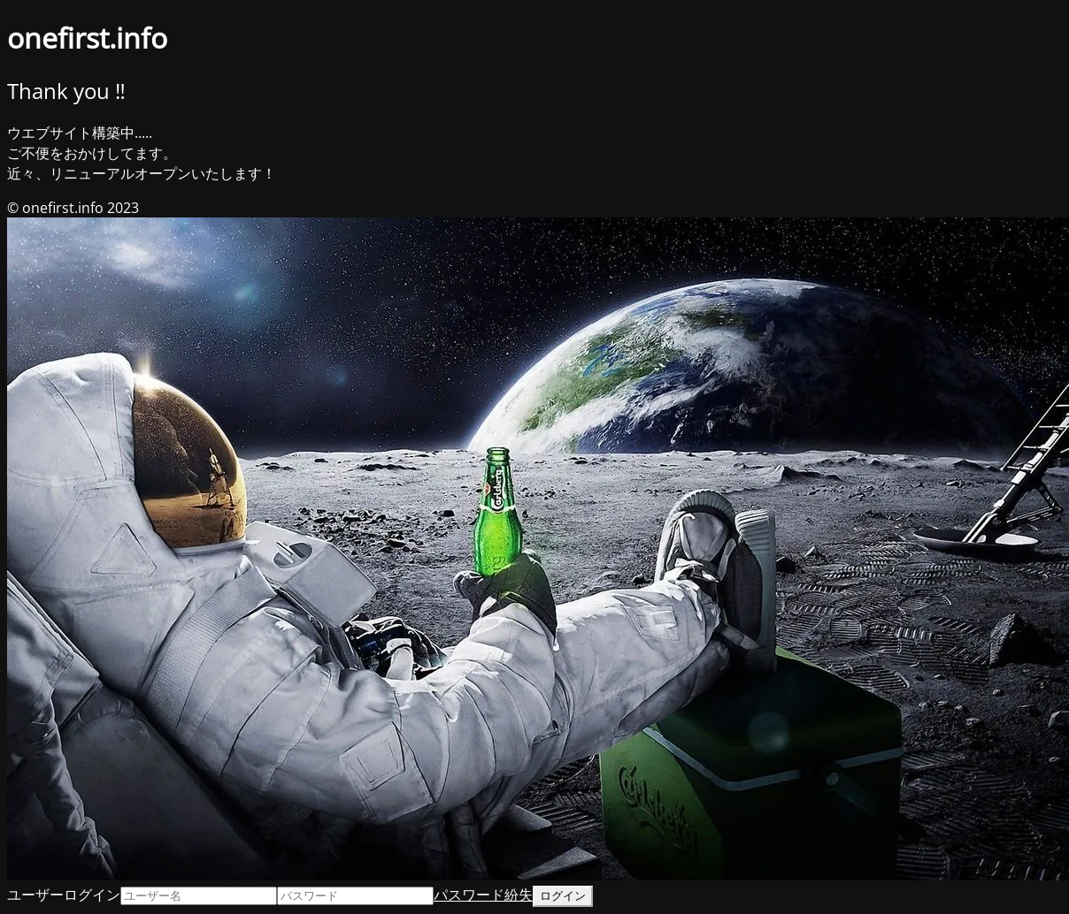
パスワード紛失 (483, 894)
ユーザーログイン (63, 894)
